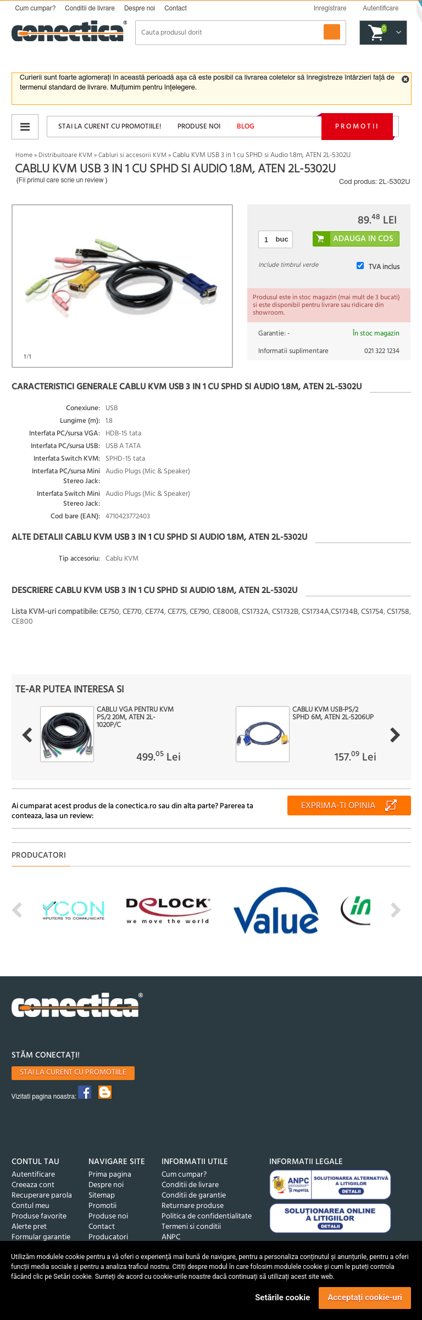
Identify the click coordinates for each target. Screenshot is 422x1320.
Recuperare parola (42, 1195)
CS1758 (398, 612)
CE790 (199, 612)
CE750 (109, 612)
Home (23, 155)
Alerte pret (29, 1227)
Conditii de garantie (194, 1195)
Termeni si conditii (191, 1227)
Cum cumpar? (35, 8)
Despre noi (139, 8)
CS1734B (344, 612)
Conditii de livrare (90, 8)
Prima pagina (109, 1174)
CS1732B (285, 612)
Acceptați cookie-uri (364, 1297)
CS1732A (255, 612)
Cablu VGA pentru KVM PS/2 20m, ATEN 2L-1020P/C (135, 717)
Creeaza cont (33, 1185)
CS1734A (315, 612)
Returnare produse (193, 1206)
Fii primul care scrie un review (61, 180)
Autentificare (33, 1174)
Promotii (357, 126)
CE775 (177, 612)
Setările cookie (282, 1297)
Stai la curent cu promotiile (73, 1072)
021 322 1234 (381, 351)
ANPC (171, 1237)
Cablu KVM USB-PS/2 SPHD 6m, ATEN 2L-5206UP (333, 713)
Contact (175, 8)
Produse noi (198, 126)
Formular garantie (41, 1237)
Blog (245, 126)
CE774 (154, 612)
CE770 (132, 612)
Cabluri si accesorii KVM (132, 155)
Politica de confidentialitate (207, 1216)
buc (282, 239)
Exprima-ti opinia (338, 806)
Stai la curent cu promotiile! (109, 126)
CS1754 (372, 612)
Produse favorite (39, 1216)
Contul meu (30, 1206)
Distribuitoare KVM (65, 155)
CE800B (225, 612)
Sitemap (101, 1195)
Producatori (108, 1237)
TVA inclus (384, 267)
